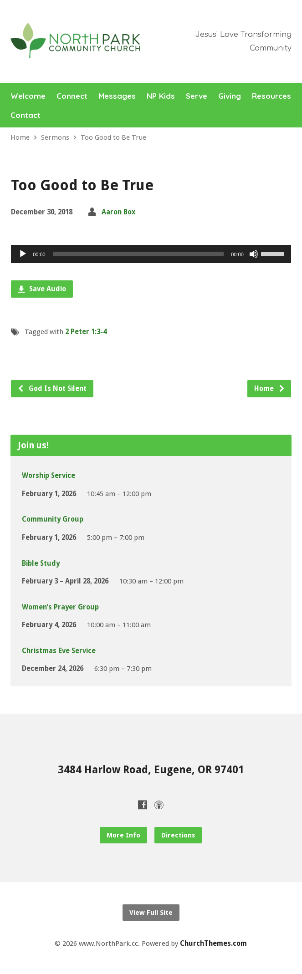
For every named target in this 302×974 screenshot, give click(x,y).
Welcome (28, 96)
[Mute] (253, 254)
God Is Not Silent (52, 389)
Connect (71, 96)
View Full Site (151, 912)
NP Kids (161, 96)
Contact (25, 115)
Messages (117, 96)
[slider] (138, 254)
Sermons (55, 137)
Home (20, 137)
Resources (271, 96)
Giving (229, 96)
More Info (123, 835)
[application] (151, 254)
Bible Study (41, 563)
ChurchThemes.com (213, 943)
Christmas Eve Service (59, 651)
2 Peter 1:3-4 (86, 332)
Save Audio (42, 289)
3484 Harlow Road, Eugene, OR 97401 (151, 770)
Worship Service (48, 476)
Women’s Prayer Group (60, 607)
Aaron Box (118, 212)
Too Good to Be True (113, 137)
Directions (178, 835)
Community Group (52, 519)
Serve (196, 96)
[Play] (22, 254)
